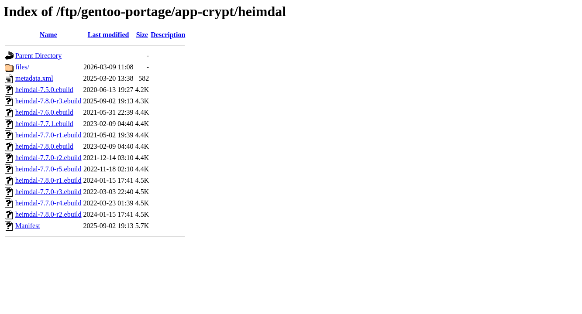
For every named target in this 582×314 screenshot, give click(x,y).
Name (48, 34)
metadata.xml (34, 78)
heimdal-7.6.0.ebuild (44, 112)
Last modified (108, 34)
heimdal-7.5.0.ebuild (44, 89)
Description (168, 34)
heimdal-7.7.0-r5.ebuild (48, 169)
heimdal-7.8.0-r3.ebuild (48, 101)
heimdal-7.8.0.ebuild (44, 146)
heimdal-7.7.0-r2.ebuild (48, 157)
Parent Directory (38, 55)
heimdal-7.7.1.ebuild (44, 123)
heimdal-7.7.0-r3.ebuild (48, 191)
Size (142, 34)
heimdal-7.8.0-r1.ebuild (48, 180)
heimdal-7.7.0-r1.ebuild (48, 135)
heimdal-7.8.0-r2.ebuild (48, 214)
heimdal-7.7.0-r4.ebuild (48, 203)
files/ (22, 67)
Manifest (27, 225)
